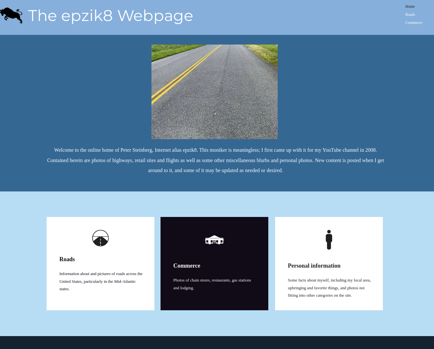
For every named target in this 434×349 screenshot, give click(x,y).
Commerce (414, 22)
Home (410, 6)
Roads (410, 14)
